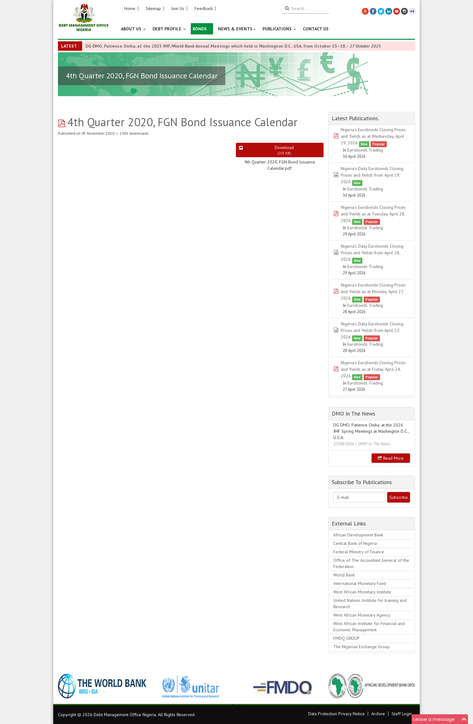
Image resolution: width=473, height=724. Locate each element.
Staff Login (402, 713)
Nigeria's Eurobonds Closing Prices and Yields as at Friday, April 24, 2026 (373, 369)
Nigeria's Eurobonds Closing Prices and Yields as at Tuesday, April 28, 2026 (373, 213)
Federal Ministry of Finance (358, 552)
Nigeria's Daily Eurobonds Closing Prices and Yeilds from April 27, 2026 (372, 330)
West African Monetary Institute (362, 592)
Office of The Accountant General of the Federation (371, 563)
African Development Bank (358, 535)
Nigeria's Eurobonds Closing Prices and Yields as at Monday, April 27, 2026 (373, 291)
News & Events (237, 29)
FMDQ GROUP (346, 638)
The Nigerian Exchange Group (361, 646)
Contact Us (316, 29)
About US (133, 29)
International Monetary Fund (359, 583)
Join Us (177, 8)
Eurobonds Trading (365, 150)
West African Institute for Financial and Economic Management (369, 627)
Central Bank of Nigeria (355, 543)
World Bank (344, 575)
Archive (378, 713)
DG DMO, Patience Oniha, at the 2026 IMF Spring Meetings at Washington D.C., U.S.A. (371, 431)
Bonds (202, 29)
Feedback (204, 8)
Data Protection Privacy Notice (336, 713)
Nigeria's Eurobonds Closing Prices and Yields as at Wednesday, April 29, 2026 (373, 136)
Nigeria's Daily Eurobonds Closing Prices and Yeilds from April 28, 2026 (372, 252)
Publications (279, 29)
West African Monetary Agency (361, 615)
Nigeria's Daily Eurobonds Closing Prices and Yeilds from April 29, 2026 (372, 175)
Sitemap (153, 8)
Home (129, 8)
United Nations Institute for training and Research (370, 603)
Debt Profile (169, 29)
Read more (391, 458)
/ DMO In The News (372, 444)
